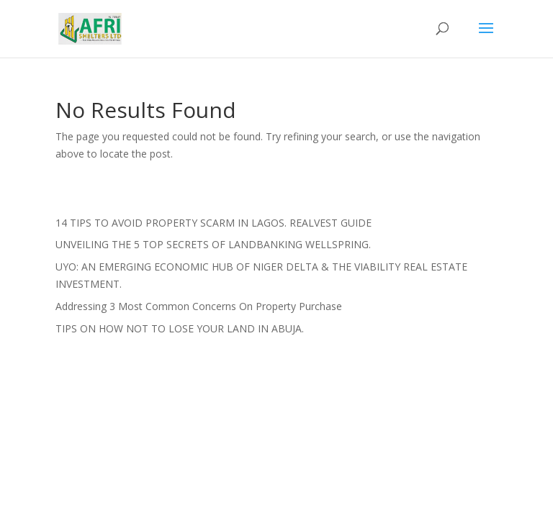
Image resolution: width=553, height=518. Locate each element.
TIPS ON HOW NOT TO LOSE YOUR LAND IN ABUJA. (179, 328)
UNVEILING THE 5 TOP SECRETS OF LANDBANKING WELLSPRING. (213, 244)
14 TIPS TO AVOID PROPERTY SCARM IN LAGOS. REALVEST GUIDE (213, 223)
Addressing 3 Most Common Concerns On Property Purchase (198, 306)
